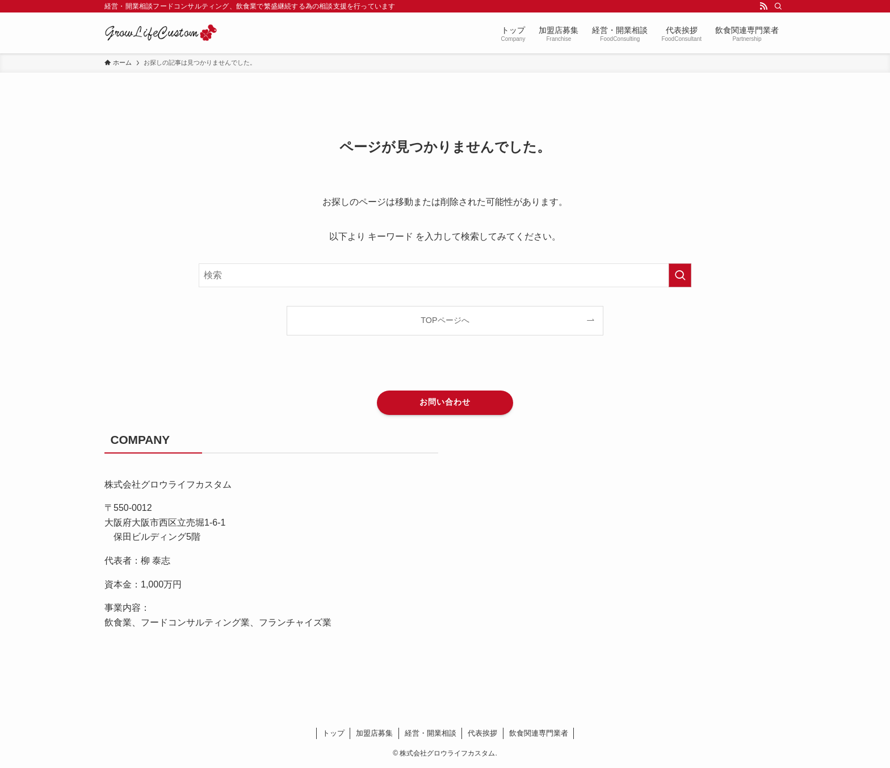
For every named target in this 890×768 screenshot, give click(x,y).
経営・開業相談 (430, 733)
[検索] (778, 6)
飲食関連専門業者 (538, 733)
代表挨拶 (482, 733)
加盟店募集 (374, 733)
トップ (333, 733)
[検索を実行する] (680, 275)
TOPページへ (445, 320)
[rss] (763, 6)
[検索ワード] (445, 275)
